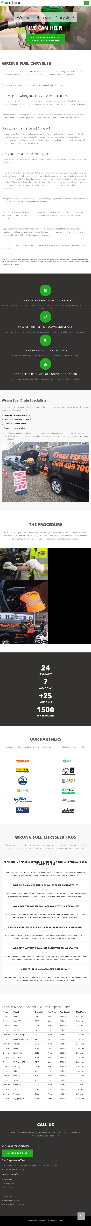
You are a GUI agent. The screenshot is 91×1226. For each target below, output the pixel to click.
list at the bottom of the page (68, 229)
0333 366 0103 (17, 1153)
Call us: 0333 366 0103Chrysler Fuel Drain (45, 39)
